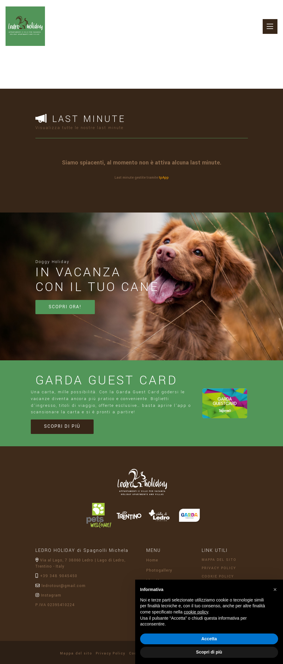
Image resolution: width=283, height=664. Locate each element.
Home (152, 565)
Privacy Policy (220, 573)
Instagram (48, 599)
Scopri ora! (63, 312)
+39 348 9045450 (55, 581)
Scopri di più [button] (209, 652)
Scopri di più (60, 432)
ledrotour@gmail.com (60, 590)
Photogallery (159, 575)
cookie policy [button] (196, 611)
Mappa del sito (220, 564)
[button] (275, 589)
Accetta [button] (209, 638)
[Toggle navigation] (268, 28)
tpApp (163, 177)
